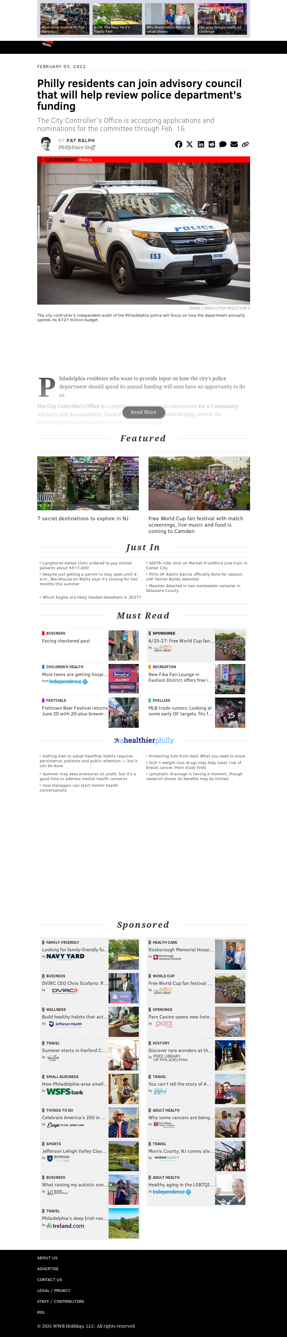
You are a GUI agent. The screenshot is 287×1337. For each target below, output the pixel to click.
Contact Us (49, 1279)
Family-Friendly (62, 942)
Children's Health (64, 666)
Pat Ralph (81, 140)
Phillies (161, 700)
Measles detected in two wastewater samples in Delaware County (193, 588)
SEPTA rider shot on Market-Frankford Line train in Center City (196, 565)
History (161, 1043)
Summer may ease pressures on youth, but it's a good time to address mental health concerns (88, 776)
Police (85, 159)
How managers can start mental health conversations (79, 787)
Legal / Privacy (53, 1290)
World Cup (163, 976)
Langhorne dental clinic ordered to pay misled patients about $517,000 (86, 565)
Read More (143, 412)
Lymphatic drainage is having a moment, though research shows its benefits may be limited (194, 776)
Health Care (165, 942)
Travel (53, 1043)
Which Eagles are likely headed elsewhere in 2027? (92, 597)
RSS (40, 1312)
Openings (162, 1009)
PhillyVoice (14, 47)
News (46, 44)
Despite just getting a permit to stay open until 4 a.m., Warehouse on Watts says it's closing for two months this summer (89, 579)
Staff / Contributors (60, 1301)
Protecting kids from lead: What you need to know (197, 756)
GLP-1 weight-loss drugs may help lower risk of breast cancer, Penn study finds (193, 765)
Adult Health (166, 1110)
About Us (47, 1257)
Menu (277, 47)
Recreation (164, 666)
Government (61, 159)
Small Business (62, 1076)
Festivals (56, 700)
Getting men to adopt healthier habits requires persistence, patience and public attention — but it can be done (89, 760)
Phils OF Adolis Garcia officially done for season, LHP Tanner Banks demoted (194, 576)
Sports (53, 1143)
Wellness (56, 1009)
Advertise (48, 1268)
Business (55, 633)
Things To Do (59, 1110)
